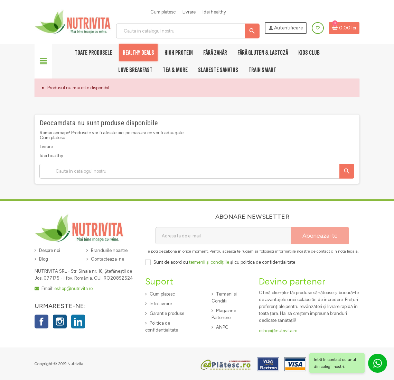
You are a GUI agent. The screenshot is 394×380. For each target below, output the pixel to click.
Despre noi (49, 250)
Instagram (60, 321)
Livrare (189, 12)
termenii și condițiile (209, 262)
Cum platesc (163, 12)
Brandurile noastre (109, 250)
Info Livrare (161, 303)
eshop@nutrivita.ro (73, 288)
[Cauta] (187, 31)
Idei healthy (214, 12)
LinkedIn (78, 321)
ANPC (222, 327)
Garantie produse (167, 313)
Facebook (41, 321)
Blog (43, 259)
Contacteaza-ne (107, 259)
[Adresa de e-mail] (223, 235)
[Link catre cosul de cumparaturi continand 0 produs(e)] (344, 28)
